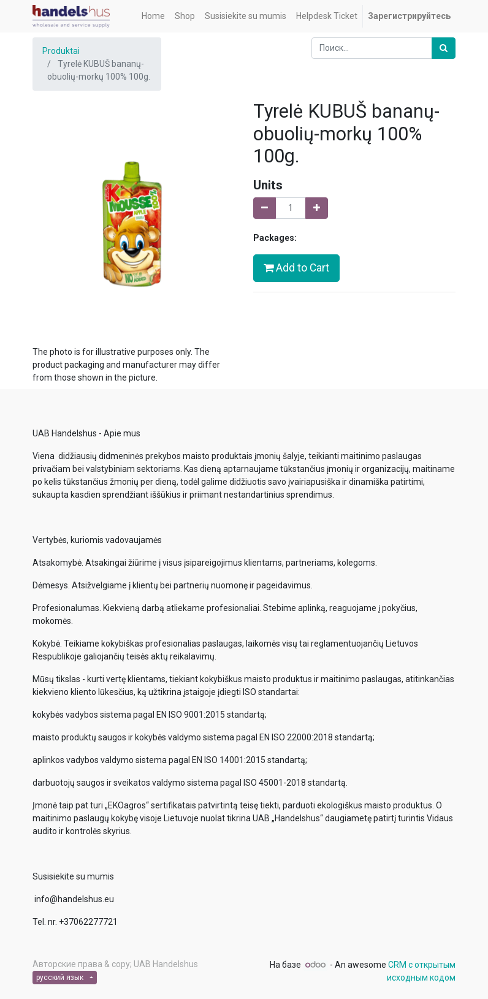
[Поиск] (444, 48)
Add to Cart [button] (296, 268)
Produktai (61, 51)
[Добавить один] (316, 208)
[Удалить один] (264, 208)
